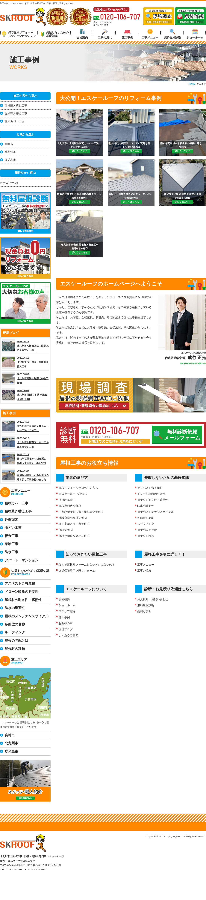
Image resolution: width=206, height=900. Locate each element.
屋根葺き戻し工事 (16, 105)
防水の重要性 (145, 505)
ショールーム (195, 34)
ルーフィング (145, 523)
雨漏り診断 (144, 611)
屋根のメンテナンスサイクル (155, 511)
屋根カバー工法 (14, 121)
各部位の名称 (145, 517)
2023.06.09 (25, 378)
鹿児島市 (10, 159)
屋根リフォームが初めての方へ (78, 487)
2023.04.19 (25, 426)
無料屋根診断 (172, 34)
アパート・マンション (21, 560)
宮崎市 (9, 144)
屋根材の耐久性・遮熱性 (152, 499)
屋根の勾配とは (147, 529)
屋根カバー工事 (16, 503)
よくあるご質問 (68, 635)
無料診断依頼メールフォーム (177, 435)
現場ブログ (66, 629)
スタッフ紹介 (67, 611)
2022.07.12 (25, 458)
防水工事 (11, 552)
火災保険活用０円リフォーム (77, 570)
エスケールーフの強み (73, 493)
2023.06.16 (25, 362)
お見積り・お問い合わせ (152, 599)
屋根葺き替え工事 (16, 113)
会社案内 (82, 34)
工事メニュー (150, 34)
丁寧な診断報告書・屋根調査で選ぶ (81, 511)
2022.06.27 (25, 475)
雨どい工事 (13, 528)
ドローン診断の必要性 (151, 493)
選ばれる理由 (67, 499)
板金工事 (11, 536)
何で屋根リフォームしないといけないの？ (19, 34)
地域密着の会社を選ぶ (73, 517)
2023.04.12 (25, 442)
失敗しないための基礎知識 (54, 34)
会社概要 (64, 599)
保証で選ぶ (66, 529)
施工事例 (127, 34)
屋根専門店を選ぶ (70, 505)
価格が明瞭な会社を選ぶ (74, 535)
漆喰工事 (11, 544)
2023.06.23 (25, 345)
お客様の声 (66, 623)
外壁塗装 (11, 519)
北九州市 (10, 151)
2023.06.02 (25, 394)
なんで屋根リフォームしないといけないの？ (87, 564)
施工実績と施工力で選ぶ (74, 523)
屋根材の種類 (145, 535)
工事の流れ (105, 34)
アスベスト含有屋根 (150, 487)
